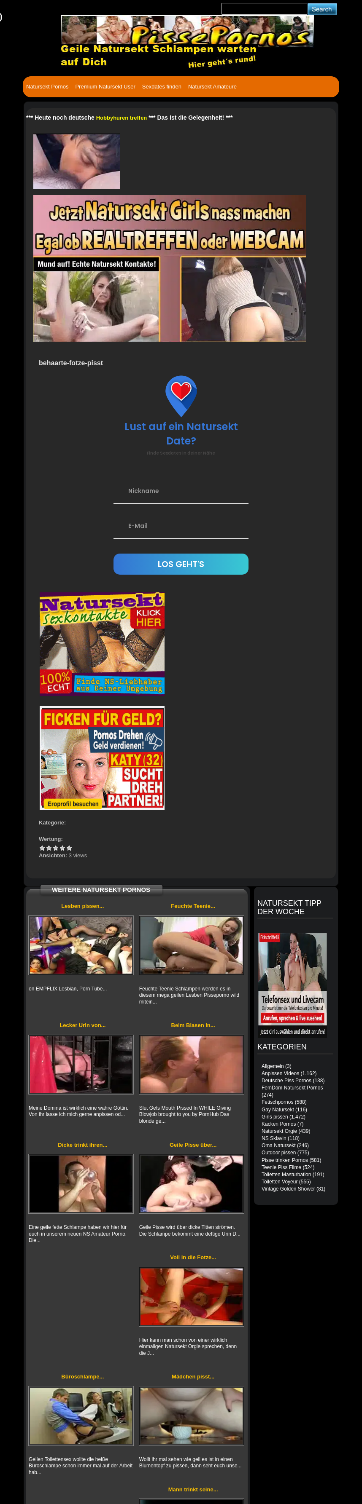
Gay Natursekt (278, 1110)
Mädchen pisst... (193, 1376)
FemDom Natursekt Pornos (292, 1088)
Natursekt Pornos (47, 86)
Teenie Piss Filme (281, 1167)
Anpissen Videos (280, 1073)
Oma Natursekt (279, 1145)
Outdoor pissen (279, 1153)
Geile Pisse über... (193, 1145)
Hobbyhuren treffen (121, 118)
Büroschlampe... (82, 1376)
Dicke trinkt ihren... (82, 1145)
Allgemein (273, 1066)
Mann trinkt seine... (193, 1489)
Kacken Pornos (279, 1124)
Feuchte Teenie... (193, 906)
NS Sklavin (274, 1138)
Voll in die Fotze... (193, 1257)
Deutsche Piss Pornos (286, 1081)
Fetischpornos (277, 1102)
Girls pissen (275, 1117)
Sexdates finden (161, 86)
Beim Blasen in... (193, 1025)
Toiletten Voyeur (279, 1182)
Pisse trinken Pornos (285, 1160)
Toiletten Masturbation (286, 1175)
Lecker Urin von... (82, 1025)
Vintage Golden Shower (288, 1189)
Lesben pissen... (82, 906)
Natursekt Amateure (212, 86)
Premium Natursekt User (105, 86)
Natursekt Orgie (279, 1131)
